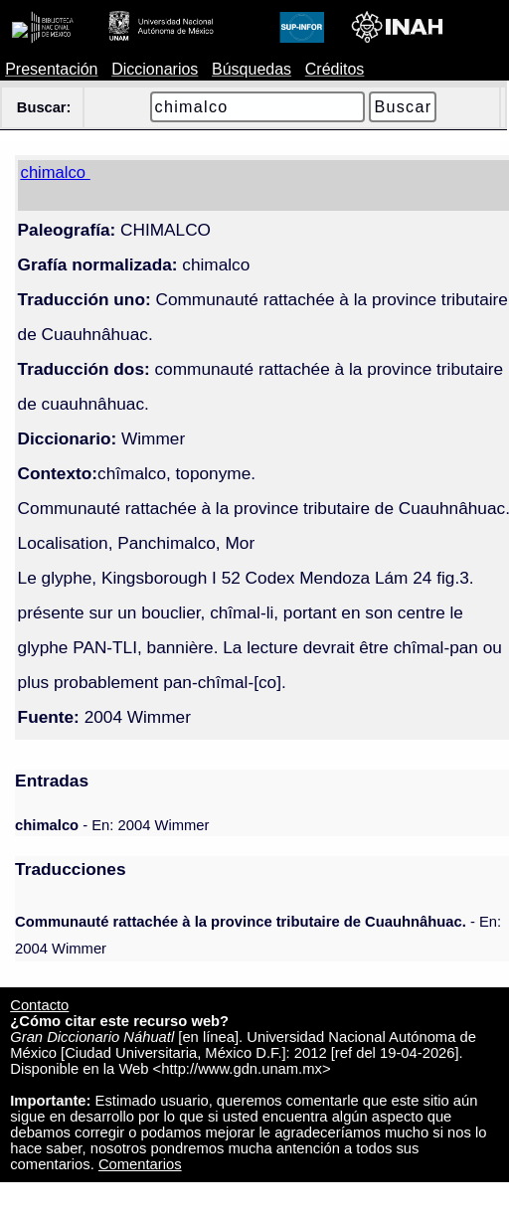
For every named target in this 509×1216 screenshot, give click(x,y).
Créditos (335, 69)
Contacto (39, 1005)
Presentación (51, 69)
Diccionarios (154, 69)
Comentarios (140, 1164)
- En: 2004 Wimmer (112, 825)
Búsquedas (251, 69)
